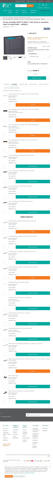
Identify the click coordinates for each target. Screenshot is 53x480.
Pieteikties (40, 7)
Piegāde (15, 432)
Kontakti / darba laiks (20, 1)
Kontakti (5, 430)
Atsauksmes (33, 84)
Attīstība (5, 440)
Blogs (24, 435)
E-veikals (14, 84)
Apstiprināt (9, 476)
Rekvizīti (5, 438)
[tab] (6, 84)
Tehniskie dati (23, 84)
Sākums (5, 17)
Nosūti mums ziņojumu (32, 1)
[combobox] (21, 5)
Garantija (34, 440)
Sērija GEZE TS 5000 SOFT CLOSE (22, 17)
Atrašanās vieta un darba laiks (7, 434)
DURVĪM (10, 17)
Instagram (45, 430)
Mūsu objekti (26, 438)
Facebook (44, 428)
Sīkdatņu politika (29, 473)
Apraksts (6, 84)
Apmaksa (15, 434)
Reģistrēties (46, 7)
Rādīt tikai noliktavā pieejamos (12, 87)
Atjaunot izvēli (46, 46)
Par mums (41, 1)
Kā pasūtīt (15, 430)
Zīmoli (24, 430)
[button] (10, 57)
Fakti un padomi (44, 84)
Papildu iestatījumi (19, 476)
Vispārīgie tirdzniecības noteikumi (35, 430)
